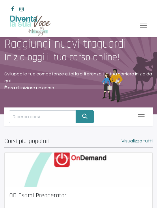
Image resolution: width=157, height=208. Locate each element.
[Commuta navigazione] (141, 116)
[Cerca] (85, 116)
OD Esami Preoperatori (38, 196)
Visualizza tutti (137, 141)
